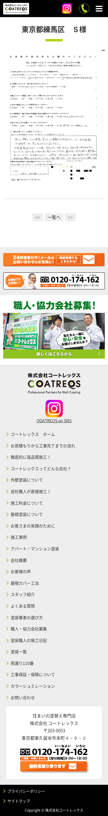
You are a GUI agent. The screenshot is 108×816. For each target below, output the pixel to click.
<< (37, 217)
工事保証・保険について (33, 674)
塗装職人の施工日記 (29, 640)
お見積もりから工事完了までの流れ (43, 445)
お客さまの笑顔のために (33, 526)
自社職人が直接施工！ (31, 491)
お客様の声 (21, 571)
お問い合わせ (23, 697)
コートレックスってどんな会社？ (41, 468)
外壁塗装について (27, 480)
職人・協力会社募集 (29, 629)
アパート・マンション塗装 (35, 548)
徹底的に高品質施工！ (31, 457)
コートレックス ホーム (33, 434)
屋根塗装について (27, 514)
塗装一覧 (19, 651)
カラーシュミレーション (33, 686)
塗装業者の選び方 (27, 617)
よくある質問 (23, 606)
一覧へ (54, 217)
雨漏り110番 (22, 663)
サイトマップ (18, 801)
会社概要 (19, 560)
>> (70, 217)
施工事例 (19, 537)
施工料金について (27, 503)
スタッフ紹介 (23, 594)
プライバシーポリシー (26, 791)
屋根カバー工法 (25, 583)
